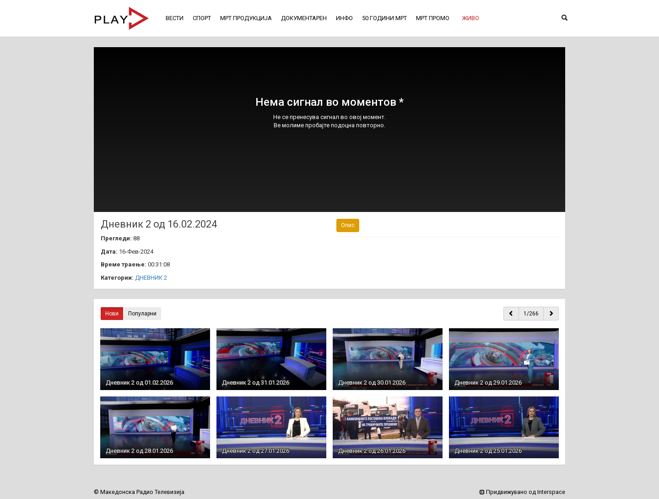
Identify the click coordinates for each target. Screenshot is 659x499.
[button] (470, 18)
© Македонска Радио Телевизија (139, 491)
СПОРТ (202, 18)
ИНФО (344, 18)
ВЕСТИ (175, 18)
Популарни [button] (142, 313)
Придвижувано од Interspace (522, 491)
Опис (348, 225)
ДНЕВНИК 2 (151, 277)
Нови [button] (112, 313)
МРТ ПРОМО (432, 18)
